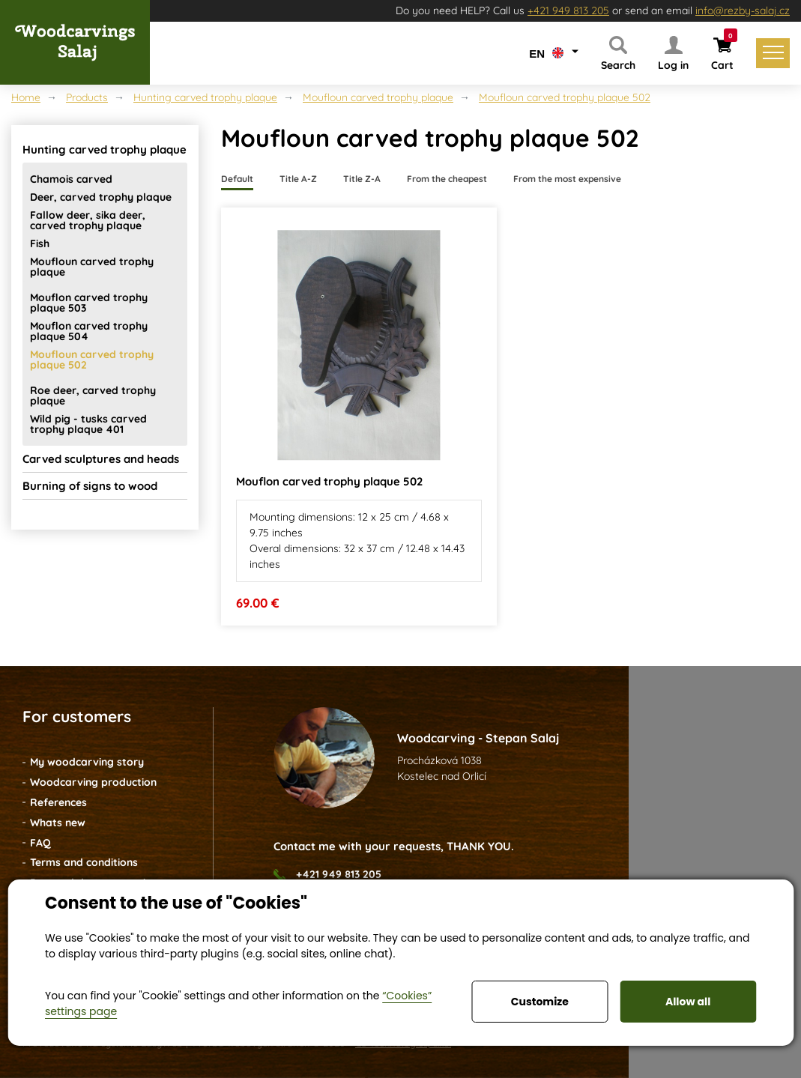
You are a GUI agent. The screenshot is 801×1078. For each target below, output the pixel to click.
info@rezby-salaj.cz (742, 10)
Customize (540, 1001)
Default (237, 178)
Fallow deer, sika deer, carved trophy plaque (87, 220)
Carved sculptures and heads (100, 459)
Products (87, 97)
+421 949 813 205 (568, 10)
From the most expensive (567, 178)
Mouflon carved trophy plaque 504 (89, 331)
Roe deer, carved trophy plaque (93, 396)
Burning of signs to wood (89, 486)
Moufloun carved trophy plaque (378, 97)
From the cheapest (447, 178)
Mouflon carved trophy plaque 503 (89, 303)
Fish (39, 243)
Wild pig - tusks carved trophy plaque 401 (88, 424)
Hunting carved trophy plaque (205, 97)
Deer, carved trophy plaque (101, 197)
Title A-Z (298, 178)
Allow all (687, 1001)
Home (25, 97)
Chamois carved (71, 179)
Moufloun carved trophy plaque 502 (564, 97)
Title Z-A (362, 178)
